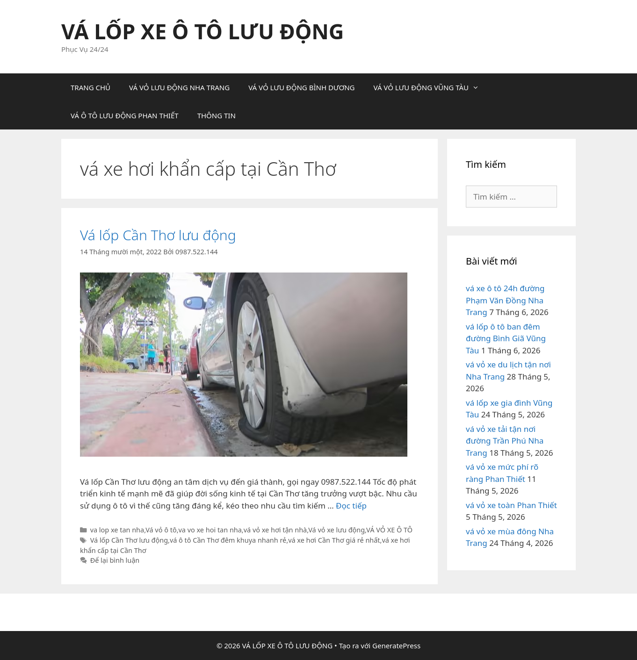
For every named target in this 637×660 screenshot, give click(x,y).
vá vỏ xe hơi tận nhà (275, 529)
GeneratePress (396, 645)
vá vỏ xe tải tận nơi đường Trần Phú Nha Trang (504, 440)
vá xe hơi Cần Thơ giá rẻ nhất (334, 540)
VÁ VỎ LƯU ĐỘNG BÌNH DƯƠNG (301, 87)
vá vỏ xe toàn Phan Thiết (511, 505)
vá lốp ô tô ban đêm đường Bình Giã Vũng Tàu (506, 338)
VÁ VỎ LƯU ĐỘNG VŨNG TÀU (430, 87)
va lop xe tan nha (117, 529)
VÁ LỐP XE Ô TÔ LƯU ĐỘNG (202, 31)
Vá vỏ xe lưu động (336, 529)
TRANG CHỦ (90, 87)
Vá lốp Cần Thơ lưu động (158, 234)
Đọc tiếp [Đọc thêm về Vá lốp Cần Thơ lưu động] (351, 505)
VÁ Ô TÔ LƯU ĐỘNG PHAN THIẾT (125, 115)
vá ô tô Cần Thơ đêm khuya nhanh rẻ (228, 540)
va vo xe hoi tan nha (210, 529)
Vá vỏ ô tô (160, 529)
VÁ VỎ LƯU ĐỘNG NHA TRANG (179, 87)
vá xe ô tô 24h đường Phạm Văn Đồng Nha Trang (505, 300)
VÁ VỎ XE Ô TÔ (389, 529)
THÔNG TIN (216, 115)
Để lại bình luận (115, 560)
